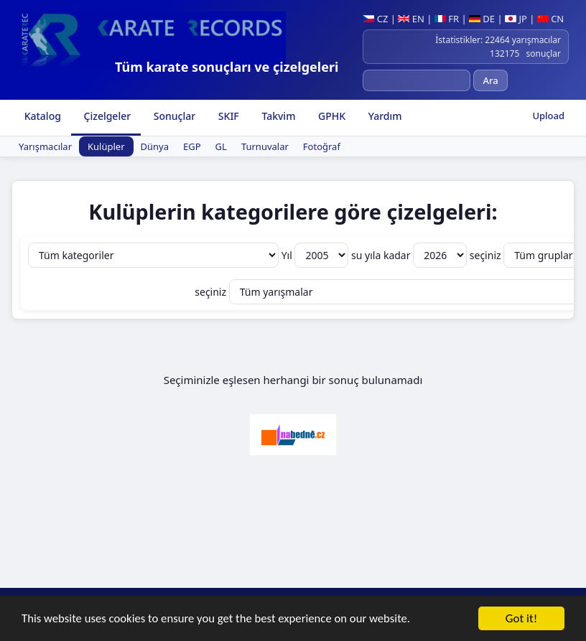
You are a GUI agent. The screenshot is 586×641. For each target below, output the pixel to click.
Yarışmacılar (45, 146)
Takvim (277, 116)
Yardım (383, 116)
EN (411, 18)
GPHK (330, 116)
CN (550, 18)
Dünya (155, 146)
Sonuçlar (173, 116)
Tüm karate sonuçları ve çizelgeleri (226, 66)
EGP (192, 146)
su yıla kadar (410, 255)
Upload (548, 115)
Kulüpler (106, 146)
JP (516, 18)
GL (221, 146)
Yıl (316, 255)
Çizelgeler (106, 116)
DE (482, 18)
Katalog (41, 116)
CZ (375, 18)
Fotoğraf (321, 146)
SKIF (227, 116)
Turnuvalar (265, 146)
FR (446, 18)
